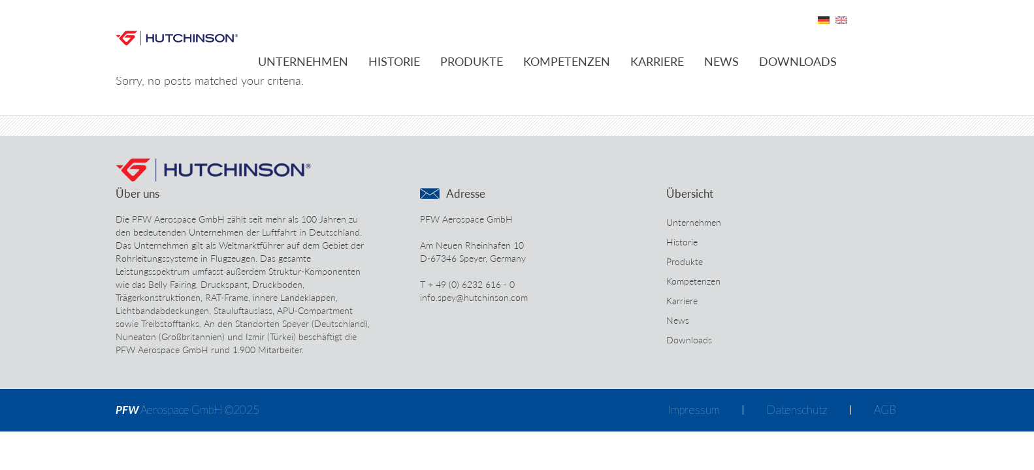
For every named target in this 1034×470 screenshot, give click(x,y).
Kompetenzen (566, 61)
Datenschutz (797, 409)
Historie (394, 61)
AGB (885, 409)
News (721, 61)
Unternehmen (303, 61)
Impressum (694, 409)
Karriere (657, 61)
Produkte (471, 61)
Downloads (798, 61)
